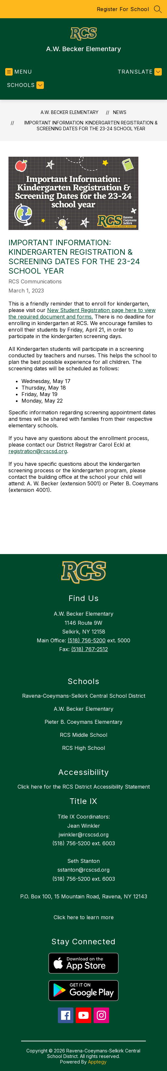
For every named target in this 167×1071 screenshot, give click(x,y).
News (119, 112)
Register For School (123, 9)
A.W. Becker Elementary (69, 112)
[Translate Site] (139, 72)
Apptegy (97, 1061)
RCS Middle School (83, 735)
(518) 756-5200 (87, 640)
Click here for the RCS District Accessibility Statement (84, 786)
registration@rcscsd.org (37, 451)
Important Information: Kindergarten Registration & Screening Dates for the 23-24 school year (91, 125)
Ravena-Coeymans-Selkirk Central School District (83, 696)
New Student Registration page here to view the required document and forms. (82, 313)
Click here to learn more (84, 917)
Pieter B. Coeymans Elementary (83, 722)
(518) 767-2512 (89, 649)
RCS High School (83, 748)
